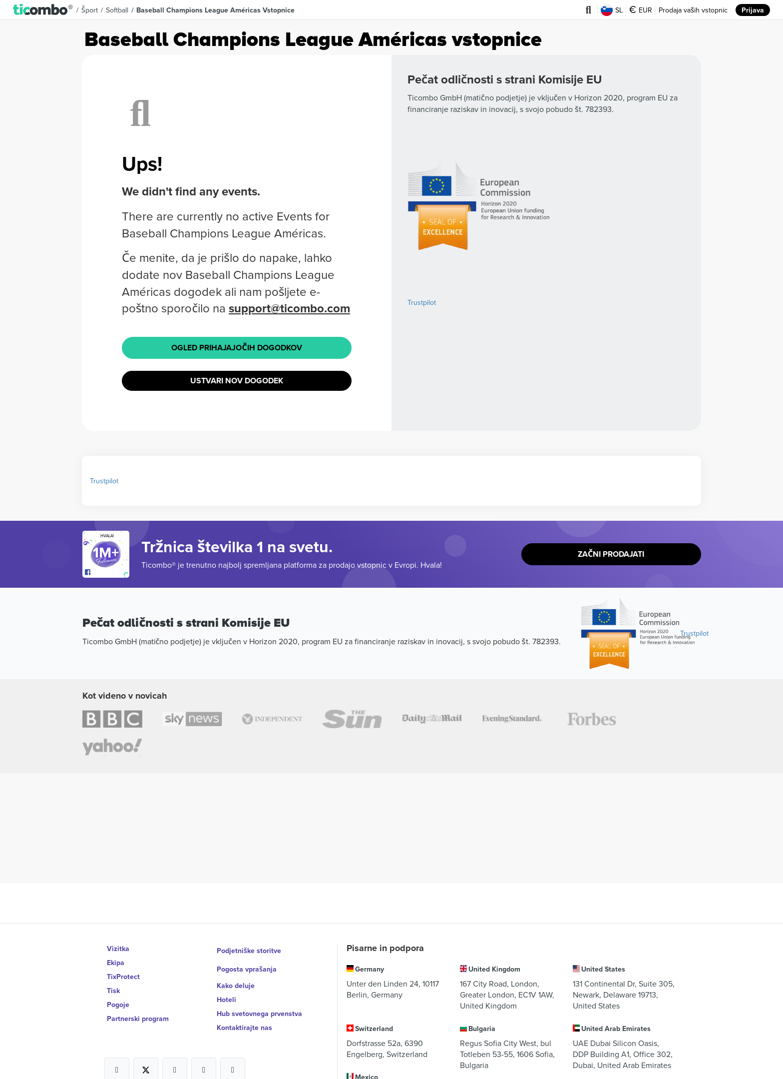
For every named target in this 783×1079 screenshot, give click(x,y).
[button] (43, 10)
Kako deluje (236, 977)
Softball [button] (117, 10)
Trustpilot (421, 302)
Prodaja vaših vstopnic (693, 10)
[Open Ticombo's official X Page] (145, 1061)
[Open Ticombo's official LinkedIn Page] (232, 1061)
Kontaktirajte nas (244, 1019)
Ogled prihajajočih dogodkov (237, 346)
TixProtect (123, 977)
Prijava (753, 10)
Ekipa (115, 963)
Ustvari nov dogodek (236, 378)
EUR (640, 9)
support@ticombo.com (290, 308)
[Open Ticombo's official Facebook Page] (107, 571)
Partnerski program (138, 1019)
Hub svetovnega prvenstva (259, 1005)
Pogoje (118, 1005)
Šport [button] (89, 10)
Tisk (113, 991)
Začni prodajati (611, 552)
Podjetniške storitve (249, 949)
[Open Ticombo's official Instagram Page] (174, 1061)
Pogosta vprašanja (247, 963)
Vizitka (118, 949)
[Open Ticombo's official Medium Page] (203, 1061)
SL (612, 9)
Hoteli (226, 991)
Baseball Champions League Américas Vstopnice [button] (216, 10)
